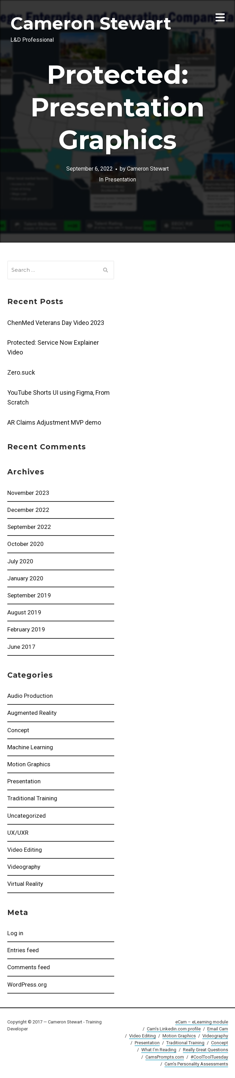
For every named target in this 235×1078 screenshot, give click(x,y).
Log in (15, 933)
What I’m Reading (158, 1049)
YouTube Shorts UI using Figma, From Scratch (58, 397)
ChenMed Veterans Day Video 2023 (55, 322)
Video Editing (24, 849)
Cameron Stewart (90, 23)
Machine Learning (30, 747)
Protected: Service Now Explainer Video (53, 347)
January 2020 (25, 578)
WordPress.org (27, 984)
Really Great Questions (205, 1049)
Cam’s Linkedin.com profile (174, 1028)
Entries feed (23, 950)
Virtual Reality (25, 883)
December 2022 (28, 509)
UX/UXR (17, 832)
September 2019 (29, 595)
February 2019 (26, 629)
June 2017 (21, 646)
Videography (23, 866)
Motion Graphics (28, 764)
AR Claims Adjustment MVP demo (54, 422)
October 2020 (25, 543)
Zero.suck (21, 372)
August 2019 (24, 612)
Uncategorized (26, 815)
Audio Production (30, 695)
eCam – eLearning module (201, 1021)
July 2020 (20, 561)
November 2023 (28, 492)
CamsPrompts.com (164, 1057)
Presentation (24, 781)
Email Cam (217, 1028)
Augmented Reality (32, 712)
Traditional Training (32, 798)
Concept (18, 730)
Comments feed (28, 967)
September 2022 (29, 526)
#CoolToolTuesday (209, 1057)
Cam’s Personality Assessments (196, 1064)
